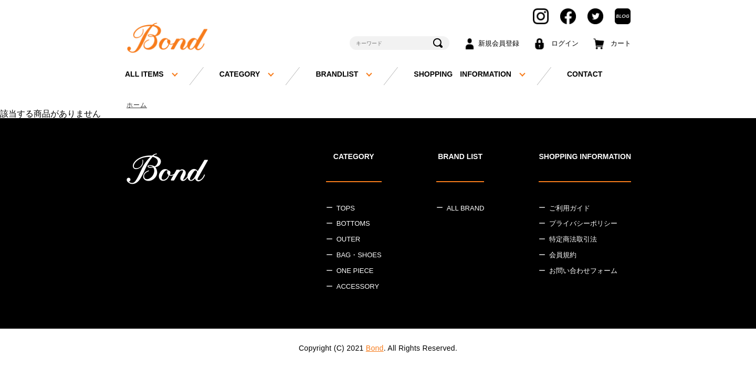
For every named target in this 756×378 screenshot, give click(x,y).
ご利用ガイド (569, 209)
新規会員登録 (498, 43)
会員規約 (562, 256)
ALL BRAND (466, 209)
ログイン (565, 43)
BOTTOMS (353, 224)
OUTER (349, 240)
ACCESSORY (358, 287)
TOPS (346, 209)
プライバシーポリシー (583, 224)
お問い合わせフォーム (583, 272)
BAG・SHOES (359, 256)
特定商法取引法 (573, 240)
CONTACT (584, 74)
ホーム (138, 105)
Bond (375, 348)
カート (621, 43)
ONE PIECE (355, 272)
